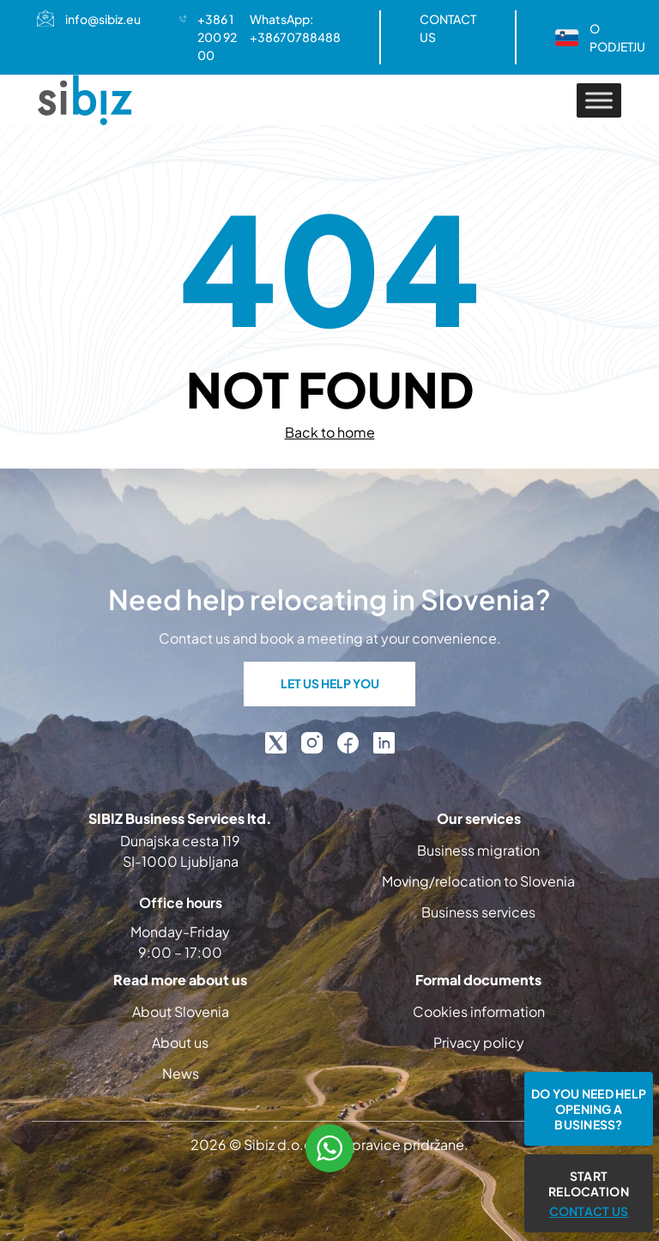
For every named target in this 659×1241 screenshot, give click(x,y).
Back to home (330, 432)
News (180, 1073)
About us (180, 1042)
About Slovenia (180, 1011)
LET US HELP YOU (330, 683)
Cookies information (479, 1011)
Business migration (478, 850)
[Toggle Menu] (599, 100)
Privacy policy (478, 1042)
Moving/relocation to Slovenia (478, 881)
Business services (478, 912)
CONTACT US (448, 28)
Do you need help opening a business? (588, 1109)
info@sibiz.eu (103, 19)
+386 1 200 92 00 (217, 37)
